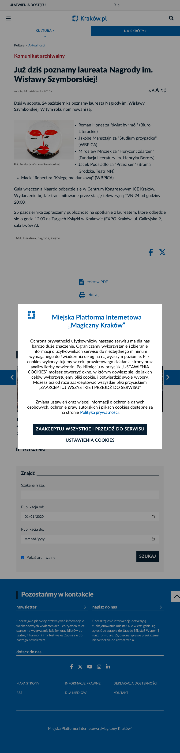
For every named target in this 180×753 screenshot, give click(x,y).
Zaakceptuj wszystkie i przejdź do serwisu (90, 429)
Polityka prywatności (99, 413)
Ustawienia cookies (90, 440)
